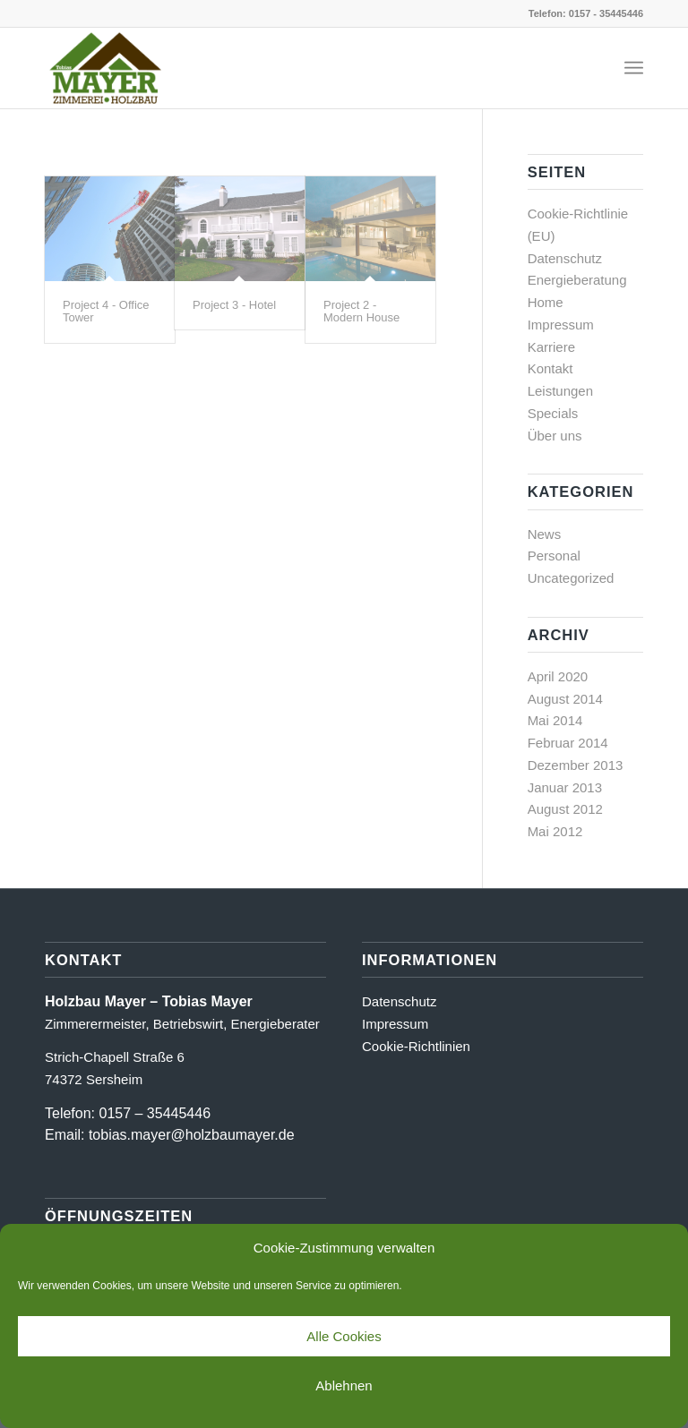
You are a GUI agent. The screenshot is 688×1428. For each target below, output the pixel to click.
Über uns (555, 435)
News (545, 534)
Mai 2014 (555, 720)
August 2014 (565, 698)
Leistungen (560, 390)
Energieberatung (577, 279)
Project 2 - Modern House (361, 311)
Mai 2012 (555, 831)
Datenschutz (565, 258)
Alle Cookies (343, 1336)
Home (545, 302)
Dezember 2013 (576, 765)
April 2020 (558, 676)
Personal (554, 555)
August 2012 (565, 809)
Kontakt (550, 368)
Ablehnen (343, 1385)
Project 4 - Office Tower (106, 311)
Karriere (551, 347)
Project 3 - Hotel (234, 305)
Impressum (561, 324)
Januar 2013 (565, 787)
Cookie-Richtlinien (416, 1046)
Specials (553, 413)
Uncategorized (571, 578)
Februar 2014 (568, 742)
